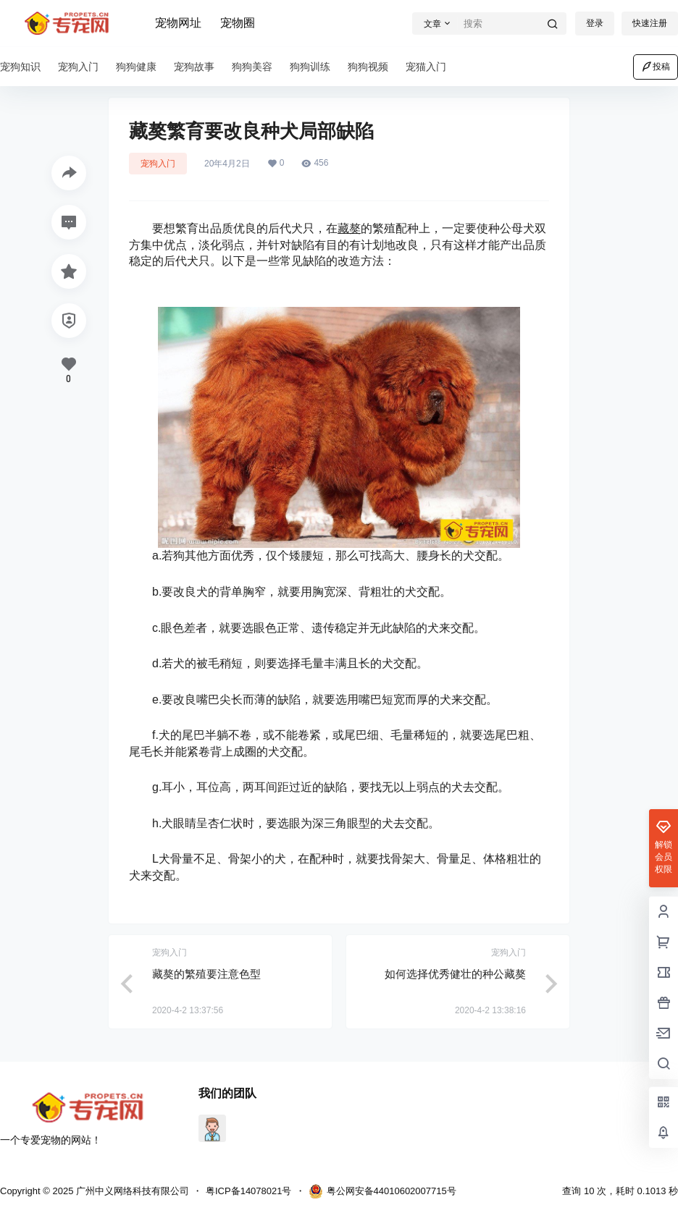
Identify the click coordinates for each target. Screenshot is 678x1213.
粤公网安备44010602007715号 (382, 1191)
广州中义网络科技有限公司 (131, 1190)
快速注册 (649, 23)
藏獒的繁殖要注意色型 (206, 974)
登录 (594, 23)
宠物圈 (237, 23)
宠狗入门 (158, 164)
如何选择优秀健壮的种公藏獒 (455, 974)
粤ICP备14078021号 (249, 1190)
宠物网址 (178, 23)
